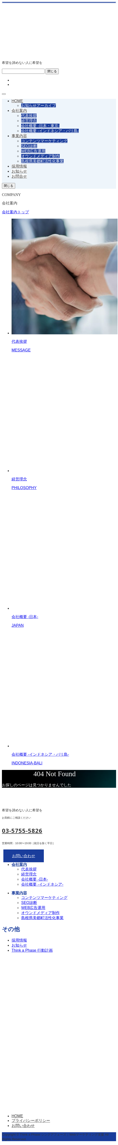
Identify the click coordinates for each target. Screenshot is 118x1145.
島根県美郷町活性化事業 (42, 161)
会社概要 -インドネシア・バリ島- (50, 131)
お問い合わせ (23, 856)
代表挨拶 (29, 116)
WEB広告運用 (33, 151)
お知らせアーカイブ (38, 105)
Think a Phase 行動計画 (32, 950)
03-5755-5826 (22, 831)
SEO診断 (29, 146)
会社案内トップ (15, 212)
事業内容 (19, 136)
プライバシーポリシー (31, 1120)
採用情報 (19, 166)
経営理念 (29, 121)
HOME (17, 101)
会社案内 (19, 110)
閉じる (52, 71)
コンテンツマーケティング (44, 141)
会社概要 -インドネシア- (42, 884)
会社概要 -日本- (34, 879)
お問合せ (19, 176)
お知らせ (19, 171)
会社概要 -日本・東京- (40, 126)
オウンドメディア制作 (40, 156)
